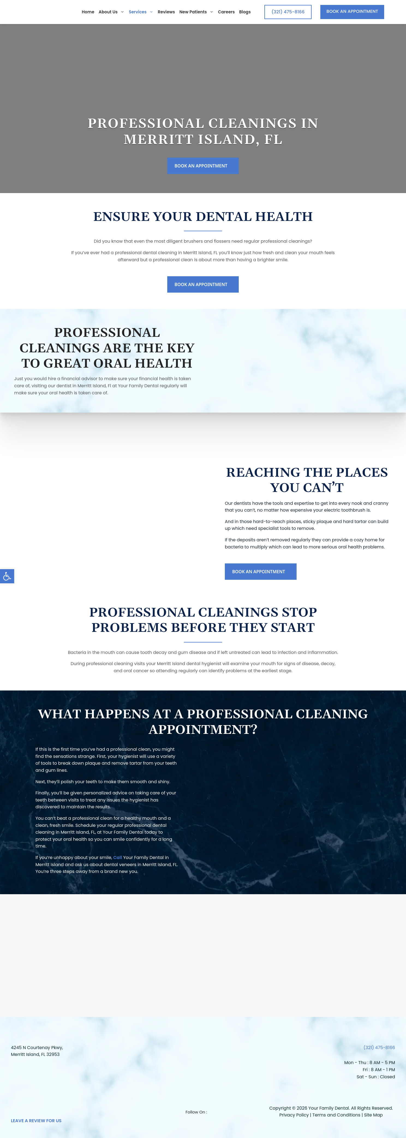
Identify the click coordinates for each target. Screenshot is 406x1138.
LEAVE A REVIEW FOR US (36, 1121)
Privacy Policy (294, 1115)
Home (88, 12)
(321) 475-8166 (379, 1047)
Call (117, 857)
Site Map (373, 1115)
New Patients (196, 12)
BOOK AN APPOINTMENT (352, 11)
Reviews (166, 12)
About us (112, 12)
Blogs (245, 12)
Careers (226, 12)
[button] (7, 576)
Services (141, 12)
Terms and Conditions (336, 1115)
